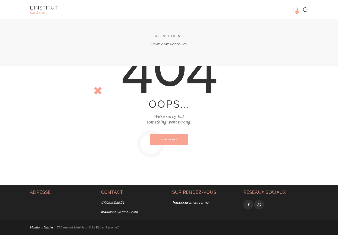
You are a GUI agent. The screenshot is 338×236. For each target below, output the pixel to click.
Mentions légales (41, 228)
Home (155, 44)
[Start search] (305, 10)
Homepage (169, 140)
